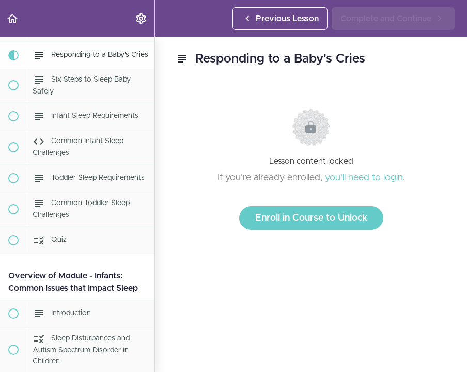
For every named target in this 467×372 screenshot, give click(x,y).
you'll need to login (364, 177)
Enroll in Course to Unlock (311, 218)
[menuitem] (141, 18)
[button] (13, 18)
